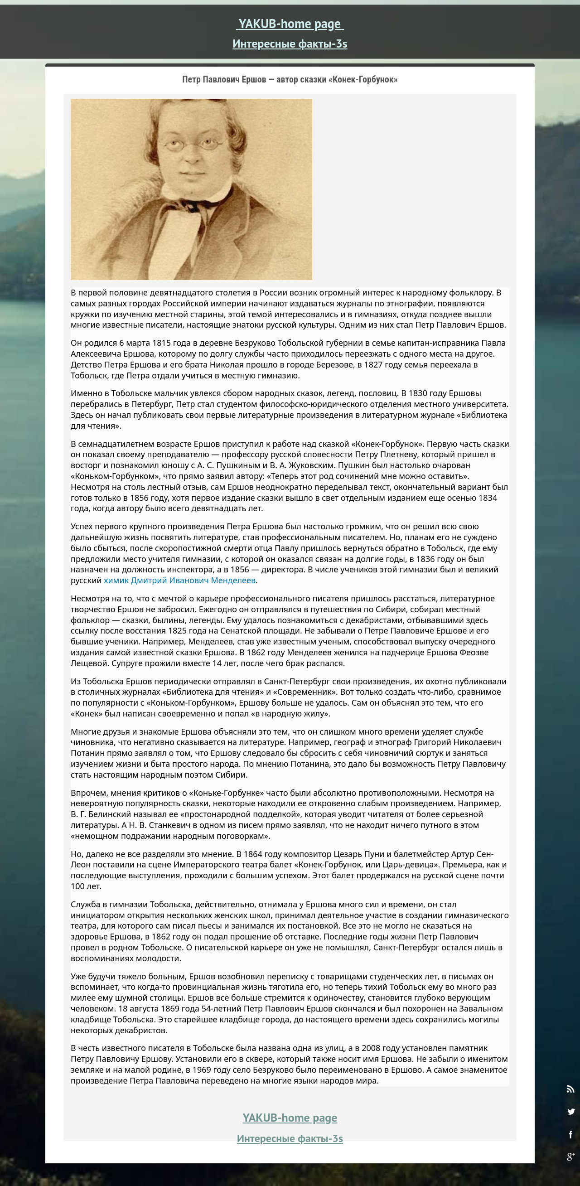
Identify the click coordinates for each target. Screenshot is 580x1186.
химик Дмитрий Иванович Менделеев (180, 580)
